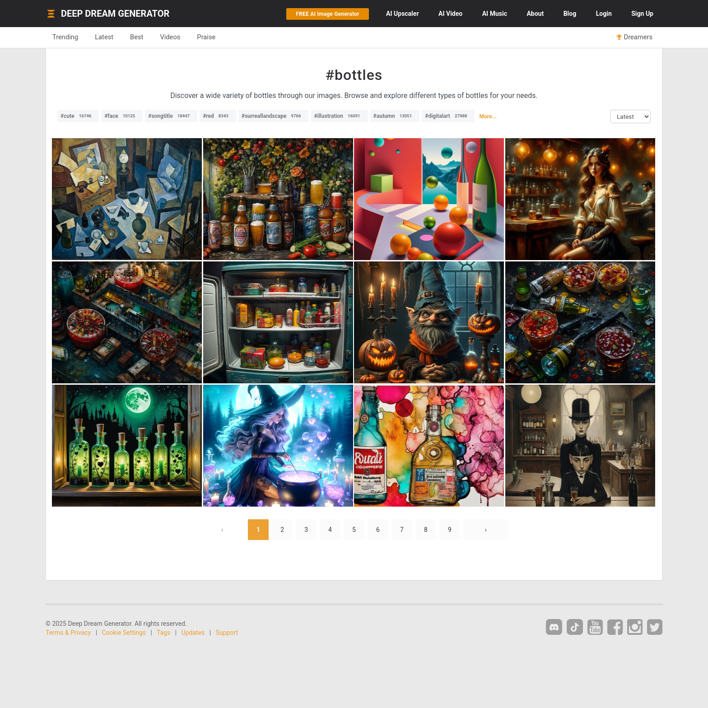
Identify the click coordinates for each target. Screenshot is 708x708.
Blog (570, 13)
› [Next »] (486, 529)
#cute (78, 116)
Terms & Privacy (68, 632)
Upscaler (402, 13)
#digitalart (448, 116)
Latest (104, 37)
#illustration (339, 116)
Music (494, 13)
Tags (163, 632)
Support (227, 632)
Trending (65, 37)
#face (122, 116)
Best (136, 37)
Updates (193, 632)
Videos (170, 37)
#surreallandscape (274, 116)
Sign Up (642, 13)
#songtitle (171, 116)
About (535, 13)
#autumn (395, 116)
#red (218, 116)
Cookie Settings (124, 632)
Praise (206, 37)
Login (604, 13)
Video (450, 13)
